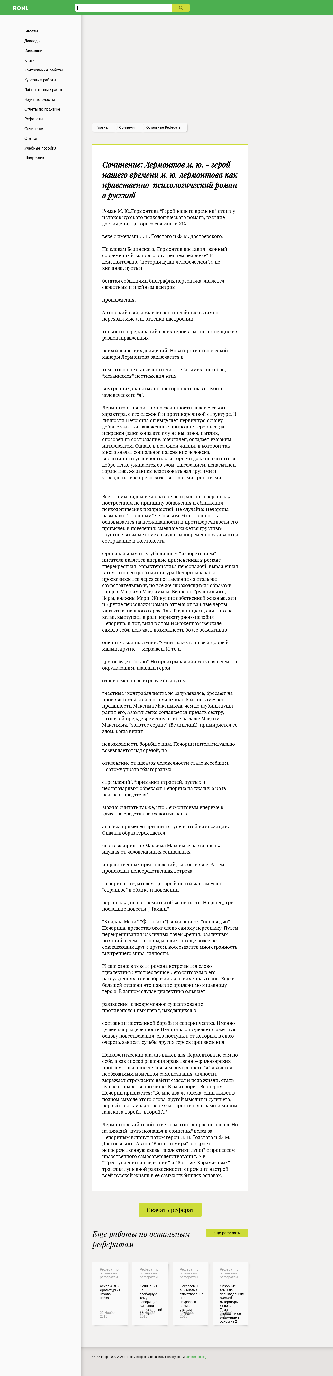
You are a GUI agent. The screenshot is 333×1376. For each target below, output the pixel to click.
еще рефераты (226, 1233)
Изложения (34, 51)
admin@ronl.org (196, 1357)
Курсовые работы (40, 80)
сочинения (127, 127)
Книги (29, 60)
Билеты (31, 31)
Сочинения (34, 129)
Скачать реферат (170, 1209)
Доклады (32, 41)
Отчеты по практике (42, 109)
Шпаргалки (34, 158)
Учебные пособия (40, 148)
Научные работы (39, 99)
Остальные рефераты (163, 127)
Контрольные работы (43, 70)
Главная (102, 127)
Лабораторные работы (44, 90)
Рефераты (33, 119)
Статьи (30, 138)
